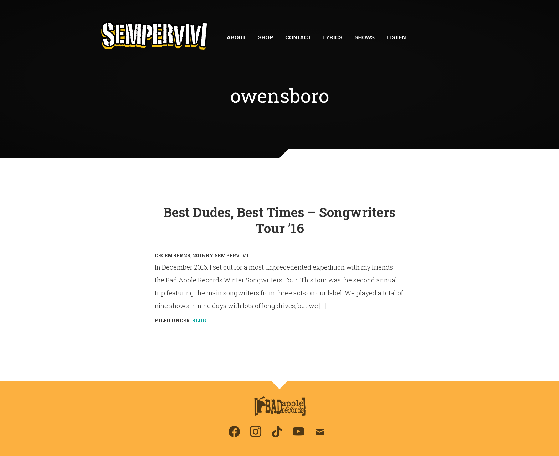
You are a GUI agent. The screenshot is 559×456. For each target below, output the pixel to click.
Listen (396, 37)
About (236, 37)
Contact (298, 37)
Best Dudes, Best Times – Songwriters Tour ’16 (279, 220)
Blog (199, 320)
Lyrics (333, 37)
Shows (364, 37)
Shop (265, 37)
